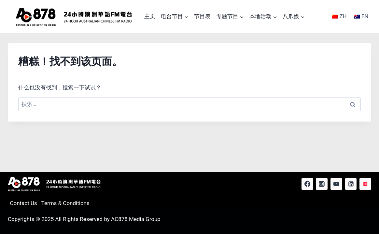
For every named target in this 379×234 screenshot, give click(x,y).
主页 (149, 16)
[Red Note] (365, 184)
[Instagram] (322, 184)
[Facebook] (307, 184)
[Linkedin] (351, 184)
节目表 (202, 16)
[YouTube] (336, 184)
